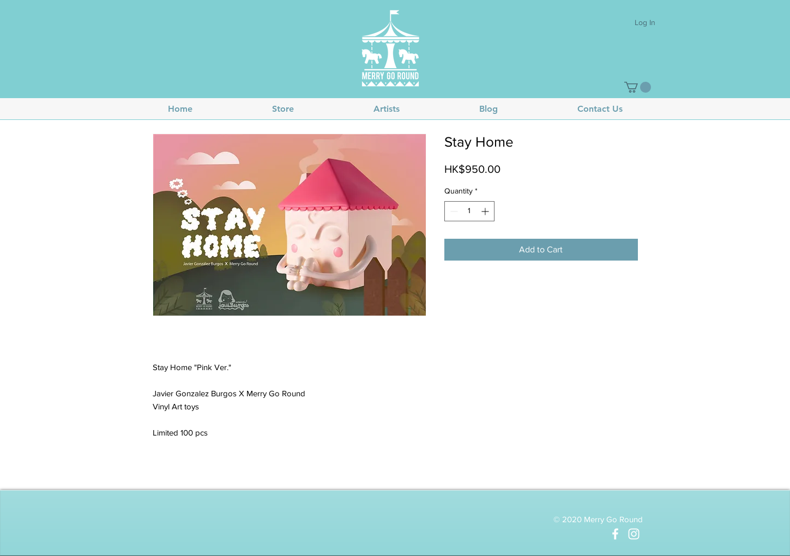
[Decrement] (453, 211)
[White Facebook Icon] (615, 534)
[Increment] (486, 211)
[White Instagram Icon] (633, 534)
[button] (637, 87)
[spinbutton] (469, 211)
